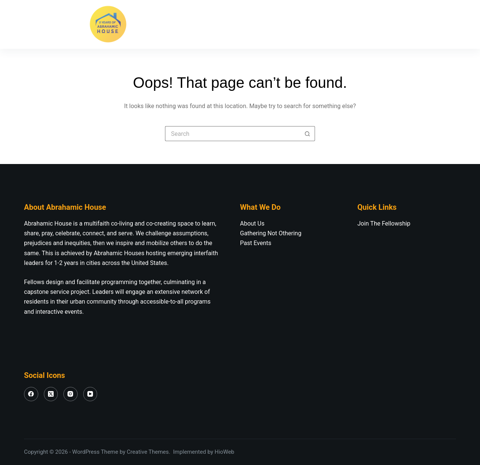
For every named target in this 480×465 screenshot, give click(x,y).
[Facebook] (28, 24)
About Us (195, 24)
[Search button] (307, 133)
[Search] (452, 24)
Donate (426, 24)
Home (148, 24)
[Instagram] (61, 24)
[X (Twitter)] (44, 24)
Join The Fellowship (265, 24)
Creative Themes (148, 451)
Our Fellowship (342, 24)
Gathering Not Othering (271, 233)
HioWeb (224, 451)
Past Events (256, 243)
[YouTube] (78, 24)
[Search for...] (232, 133)
